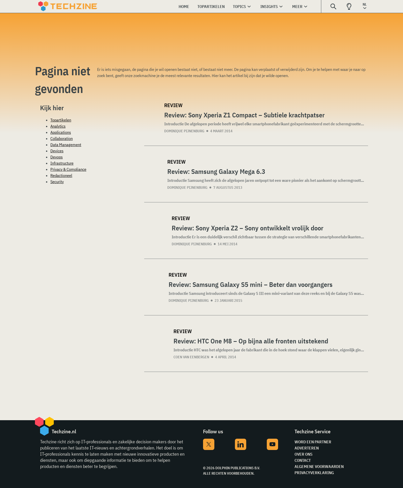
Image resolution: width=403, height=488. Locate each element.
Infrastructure (62, 163)
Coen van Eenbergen (191, 357)
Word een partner (313, 441)
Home (184, 6)
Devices (56, 150)
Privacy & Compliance (68, 169)
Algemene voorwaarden (319, 466)
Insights (269, 6)
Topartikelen (211, 6)
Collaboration (61, 138)
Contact (303, 460)
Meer (297, 6)
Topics (239, 6)
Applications (60, 132)
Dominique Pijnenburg (184, 131)
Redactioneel (61, 175)
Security (57, 181)
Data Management (65, 144)
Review (173, 105)
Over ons (304, 454)
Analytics (58, 126)
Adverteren (307, 448)
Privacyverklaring (314, 472)
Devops (56, 156)
